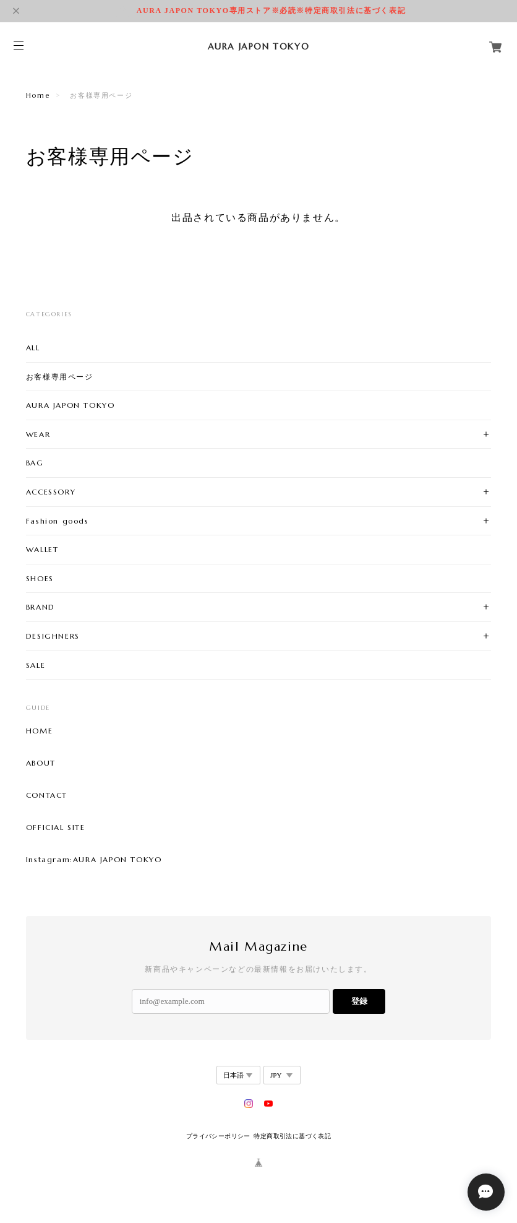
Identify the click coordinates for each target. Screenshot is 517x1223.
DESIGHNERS (53, 636)
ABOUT (41, 763)
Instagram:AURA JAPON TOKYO (94, 859)
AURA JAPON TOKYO (70, 405)
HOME (39, 731)
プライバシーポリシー (218, 1136)
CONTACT (46, 795)
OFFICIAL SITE (55, 827)
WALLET (42, 549)
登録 (359, 1001)
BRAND (40, 607)
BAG (35, 462)
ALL (33, 347)
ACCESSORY (50, 491)
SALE (35, 665)
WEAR (38, 434)
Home (37, 95)
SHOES (40, 578)
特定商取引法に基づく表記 (292, 1136)
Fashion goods (57, 520)
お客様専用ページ (59, 376)
